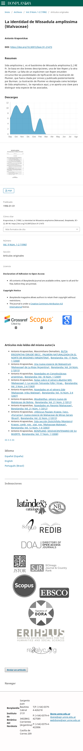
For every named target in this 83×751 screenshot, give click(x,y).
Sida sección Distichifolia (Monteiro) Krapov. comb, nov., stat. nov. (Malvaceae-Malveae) (41, 423)
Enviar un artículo (16, 669)
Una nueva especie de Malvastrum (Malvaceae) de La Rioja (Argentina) (41, 366)
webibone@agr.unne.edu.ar (65, 720)
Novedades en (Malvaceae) (53, 405)
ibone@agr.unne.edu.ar (63, 717)
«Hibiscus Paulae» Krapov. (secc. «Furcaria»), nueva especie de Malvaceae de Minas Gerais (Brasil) (42, 415)
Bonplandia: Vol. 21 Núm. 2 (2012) (53, 402)
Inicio (7, 12)
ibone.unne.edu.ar (60, 713)
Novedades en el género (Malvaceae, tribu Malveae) (38, 391)
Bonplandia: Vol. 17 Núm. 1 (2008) (40, 434)
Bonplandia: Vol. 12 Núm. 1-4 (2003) (30, 427)
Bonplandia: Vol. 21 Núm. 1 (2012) (29, 408)
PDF (10, 190)
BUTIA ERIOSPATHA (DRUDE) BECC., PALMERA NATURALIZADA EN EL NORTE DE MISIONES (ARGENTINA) (43, 354)
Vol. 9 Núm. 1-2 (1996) (36, 12)
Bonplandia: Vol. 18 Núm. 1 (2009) (43, 376)
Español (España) (14, 456)
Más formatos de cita (15, 229)
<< (6, 439)
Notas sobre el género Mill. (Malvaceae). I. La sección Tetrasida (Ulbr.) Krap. (41, 381)
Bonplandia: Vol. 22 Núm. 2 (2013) (39, 418)
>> (13, 439)
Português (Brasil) (14, 465)
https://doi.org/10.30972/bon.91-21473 (31, 47)
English (9, 460)
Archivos (18, 12)
